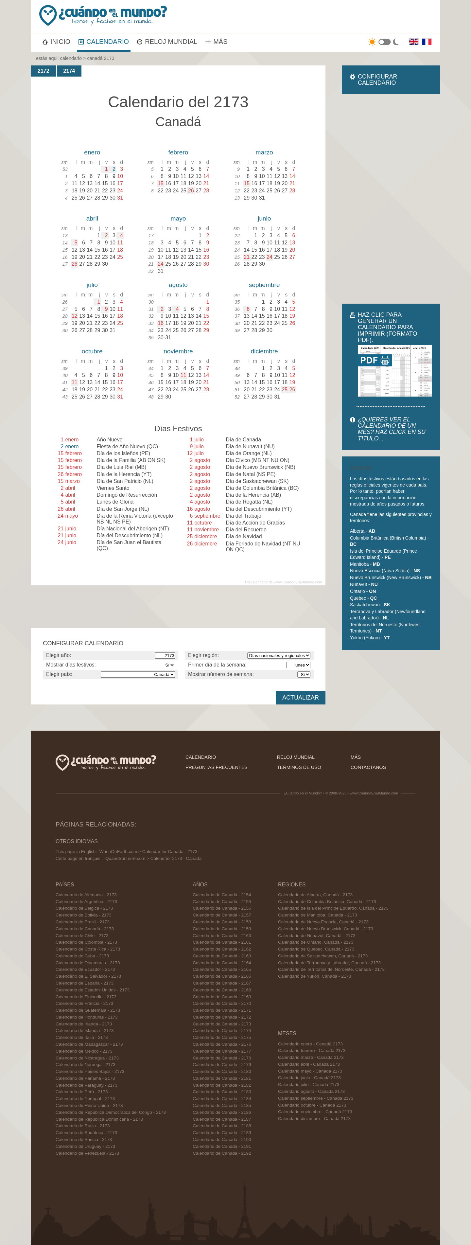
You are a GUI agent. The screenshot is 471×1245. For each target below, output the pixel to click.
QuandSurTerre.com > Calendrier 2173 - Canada (153, 858)
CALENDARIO (103, 41)
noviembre (178, 351)
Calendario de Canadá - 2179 (222, 1064)
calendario (71, 58)
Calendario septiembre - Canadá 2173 (315, 1098)
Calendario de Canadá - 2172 (222, 1017)
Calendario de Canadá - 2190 (222, 1139)
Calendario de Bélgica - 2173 (84, 908)
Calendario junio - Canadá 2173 (309, 1077)
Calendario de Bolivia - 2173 (84, 915)
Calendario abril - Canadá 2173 (309, 1064)
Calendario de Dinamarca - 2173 (88, 962)
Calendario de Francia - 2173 (84, 1003)
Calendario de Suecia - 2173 (84, 1139)
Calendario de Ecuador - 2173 (85, 969)
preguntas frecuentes (216, 767)
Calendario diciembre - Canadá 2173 (314, 1118)
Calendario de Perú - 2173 (82, 1091)
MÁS (216, 41)
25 (285, 389)
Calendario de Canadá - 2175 (222, 1037)
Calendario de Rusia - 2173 (83, 1125)
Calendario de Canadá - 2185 (222, 1105)
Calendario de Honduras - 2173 (87, 1017)
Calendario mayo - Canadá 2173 (310, 1071)
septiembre (264, 284)
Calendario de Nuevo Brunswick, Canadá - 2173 (325, 928)
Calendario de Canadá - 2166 (222, 976)
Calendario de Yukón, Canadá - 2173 (314, 976)
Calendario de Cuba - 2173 (82, 955)
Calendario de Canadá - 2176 (222, 1044)
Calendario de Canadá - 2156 (222, 908)
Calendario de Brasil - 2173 (83, 921)
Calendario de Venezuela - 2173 (87, 1153)
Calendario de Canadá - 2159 (222, 928)
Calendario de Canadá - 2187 (222, 1119)
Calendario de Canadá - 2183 (222, 1091)
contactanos (368, 767)
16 (161, 323)
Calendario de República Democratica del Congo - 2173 (111, 1112)
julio (92, 284)
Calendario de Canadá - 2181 (222, 1078)
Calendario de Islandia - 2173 (85, 1030)
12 (75, 316)
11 (75, 382)
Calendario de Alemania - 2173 (86, 894)
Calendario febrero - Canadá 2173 (311, 1050)
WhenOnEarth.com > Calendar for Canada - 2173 (148, 851)
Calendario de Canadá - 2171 (222, 1010)
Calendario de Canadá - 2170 (222, 1003)
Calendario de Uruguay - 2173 (85, 1146)
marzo (264, 152)
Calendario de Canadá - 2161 (222, 942)
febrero (178, 152)
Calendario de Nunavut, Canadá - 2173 (317, 935)
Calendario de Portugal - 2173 (85, 1098)
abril (92, 218)
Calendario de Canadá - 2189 (222, 1132)
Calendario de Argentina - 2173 (86, 901)
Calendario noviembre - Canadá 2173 (315, 1111)
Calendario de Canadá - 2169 (222, 996)
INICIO (56, 41)
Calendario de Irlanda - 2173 (84, 1024)
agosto (178, 284)
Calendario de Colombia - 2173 (86, 942)
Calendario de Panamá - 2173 (85, 1078)
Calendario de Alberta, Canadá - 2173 (315, 894)
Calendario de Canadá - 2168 (222, 989)
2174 (69, 71)
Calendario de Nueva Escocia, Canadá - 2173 (323, 921)
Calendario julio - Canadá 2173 (308, 1084)
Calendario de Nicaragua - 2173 (87, 1058)
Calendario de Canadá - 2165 (222, 969)
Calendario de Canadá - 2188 (222, 1125)
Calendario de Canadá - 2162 (222, 949)
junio (264, 218)
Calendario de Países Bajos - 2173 (90, 1071)
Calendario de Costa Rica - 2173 (88, 949)
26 (191, 190)
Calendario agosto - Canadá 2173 (311, 1091)
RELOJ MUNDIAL (167, 41)
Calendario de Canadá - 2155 (222, 901)
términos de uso (299, 767)
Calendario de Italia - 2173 (82, 1037)
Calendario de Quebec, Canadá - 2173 (316, 949)
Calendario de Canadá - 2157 (222, 915)
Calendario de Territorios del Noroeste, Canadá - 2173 (331, 969)
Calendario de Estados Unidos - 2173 (93, 989)
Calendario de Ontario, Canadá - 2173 (316, 942)
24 (161, 264)
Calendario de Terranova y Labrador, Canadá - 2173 (329, 962)
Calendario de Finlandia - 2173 (86, 996)
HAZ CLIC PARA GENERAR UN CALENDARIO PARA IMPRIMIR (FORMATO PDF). (387, 327)
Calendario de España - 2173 (84, 983)
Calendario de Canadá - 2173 (85, 928)
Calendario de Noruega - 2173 (85, 1064)
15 (161, 183)
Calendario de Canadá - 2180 (222, 1071)
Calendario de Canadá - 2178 (222, 1058)
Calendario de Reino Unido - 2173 (89, 1105)
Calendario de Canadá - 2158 (222, 921)
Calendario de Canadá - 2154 (222, 894)
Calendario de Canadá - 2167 (222, 983)
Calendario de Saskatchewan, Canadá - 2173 (323, 955)
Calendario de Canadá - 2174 (222, 1030)
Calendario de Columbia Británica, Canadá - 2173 (327, 901)
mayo (178, 218)
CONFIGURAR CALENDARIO (377, 79)
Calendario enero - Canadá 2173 (310, 1043)
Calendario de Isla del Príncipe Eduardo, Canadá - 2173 (333, 908)
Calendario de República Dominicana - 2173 (99, 1119)
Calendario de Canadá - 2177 (222, 1051)
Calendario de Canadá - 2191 (222, 1146)
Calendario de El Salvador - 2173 (88, 976)
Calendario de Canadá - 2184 (222, 1098)
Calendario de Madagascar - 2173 (89, 1044)
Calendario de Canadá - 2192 (222, 1153)
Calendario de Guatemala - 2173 (88, 1010)
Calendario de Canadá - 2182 (222, 1085)
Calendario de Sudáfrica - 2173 (86, 1132)
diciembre (264, 351)
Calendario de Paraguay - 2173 (86, 1085)
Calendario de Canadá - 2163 (222, 955)
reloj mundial (296, 757)
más (356, 757)
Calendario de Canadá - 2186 (222, 1112)
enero (92, 152)
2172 (43, 71)
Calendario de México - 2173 (84, 1051)
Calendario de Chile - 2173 (82, 935)
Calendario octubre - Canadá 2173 (312, 1105)
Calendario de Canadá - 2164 (222, 962)
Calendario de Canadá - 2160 (222, 935)
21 (247, 257)
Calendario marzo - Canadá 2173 (311, 1057)
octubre (92, 351)
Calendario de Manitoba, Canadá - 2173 (317, 915)
